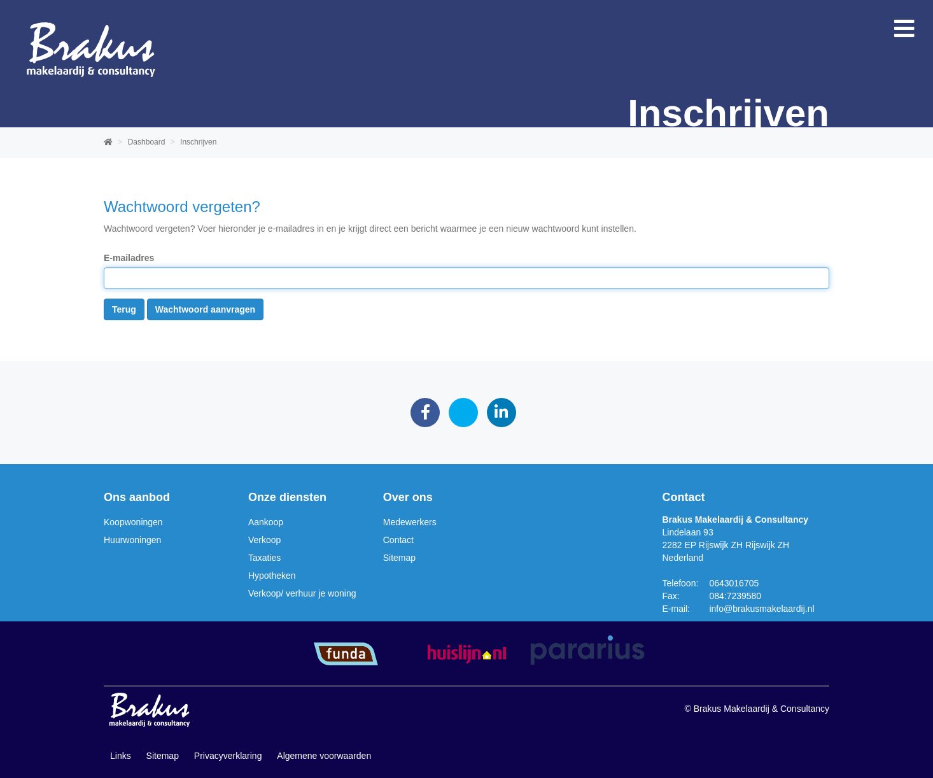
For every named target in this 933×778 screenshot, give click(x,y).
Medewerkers (410, 522)
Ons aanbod (137, 497)
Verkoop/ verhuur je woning (302, 593)
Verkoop (264, 540)
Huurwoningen (132, 540)
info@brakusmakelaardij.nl (761, 609)
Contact (398, 540)
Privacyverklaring (228, 756)
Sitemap (399, 558)
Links (120, 756)
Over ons (408, 497)
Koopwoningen (133, 522)
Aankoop (265, 522)
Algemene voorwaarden (324, 756)
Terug (124, 309)
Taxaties (264, 558)
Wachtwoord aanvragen (205, 309)
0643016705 (734, 583)
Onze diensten (287, 497)
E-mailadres (129, 258)
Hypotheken (272, 575)
